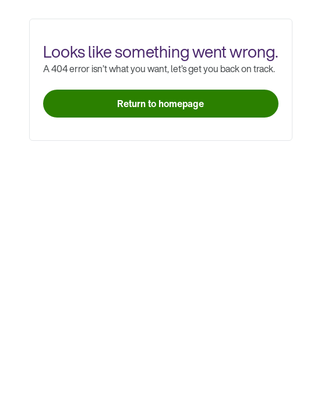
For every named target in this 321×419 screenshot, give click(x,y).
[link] (161, 103)
